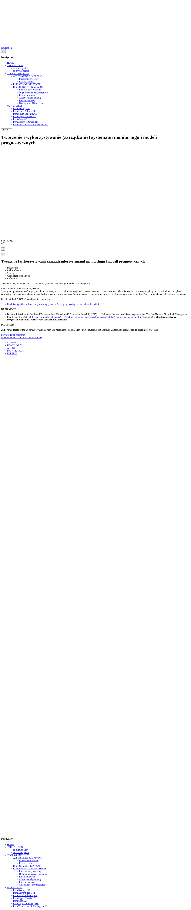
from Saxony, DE (21, 108)
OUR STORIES (14, 105)
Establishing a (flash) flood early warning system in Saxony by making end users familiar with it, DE (55, 304)
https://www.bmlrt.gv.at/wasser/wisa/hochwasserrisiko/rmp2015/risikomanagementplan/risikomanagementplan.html (85, 317)
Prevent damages (27, 100)
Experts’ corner (26, 81)
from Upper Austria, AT (24, 116)
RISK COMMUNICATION (26, 84)
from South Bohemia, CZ (25, 114)
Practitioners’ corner (28, 79)
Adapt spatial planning (30, 97)
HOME (10, 62)
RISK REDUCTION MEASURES (29, 87)
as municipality (20, 68)
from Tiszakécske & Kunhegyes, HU (30, 124)
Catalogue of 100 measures (32, 103)
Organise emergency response (33, 92)
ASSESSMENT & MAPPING (27, 76)
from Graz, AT (20, 119)
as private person (21, 71)
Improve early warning (30, 89)
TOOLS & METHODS (18, 73)
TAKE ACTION (15, 65)
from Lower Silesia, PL (24, 111)
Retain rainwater (27, 95)
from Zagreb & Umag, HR (25, 122)
